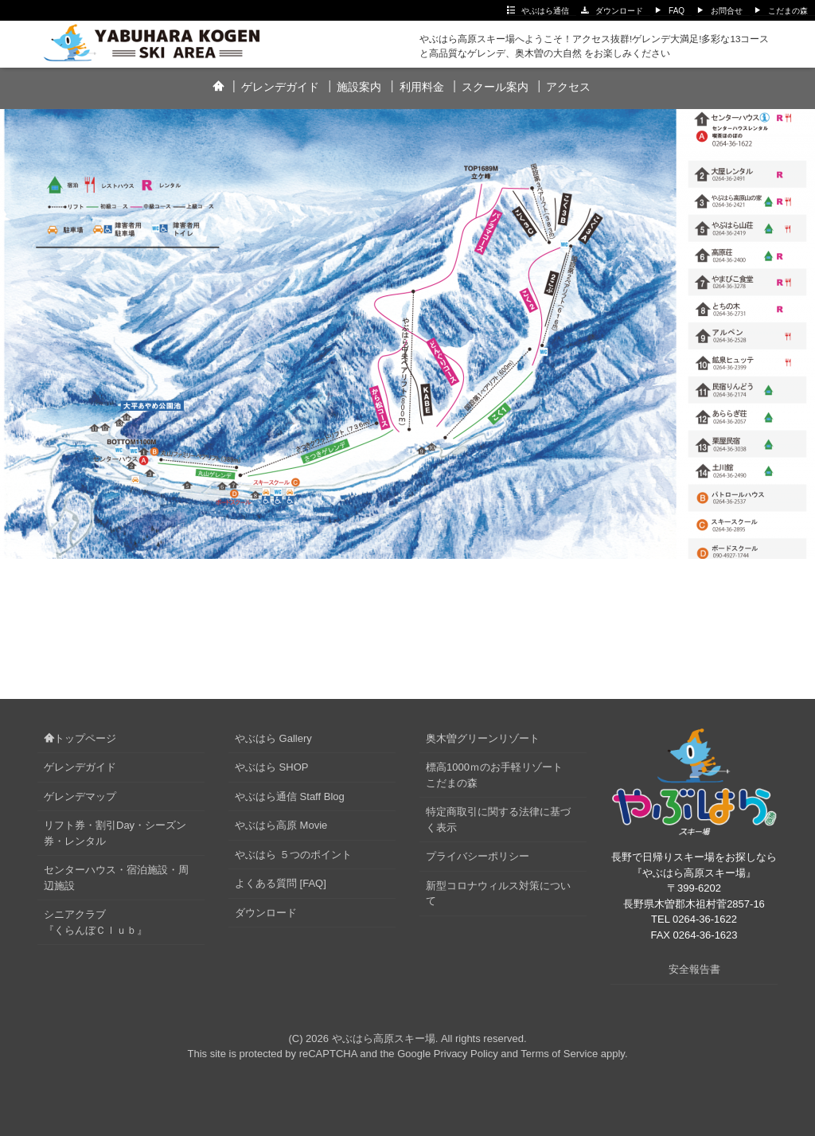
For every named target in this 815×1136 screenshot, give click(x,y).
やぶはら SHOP (271, 767)
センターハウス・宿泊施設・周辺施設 (116, 878)
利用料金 (422, 86)
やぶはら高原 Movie (281, 825)
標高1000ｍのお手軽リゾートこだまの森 (494, 775)
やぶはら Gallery (273, 738)
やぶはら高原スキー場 (383, 1038)
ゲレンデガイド (280, 86)
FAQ (676, 10)
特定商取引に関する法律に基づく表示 (498, 819)
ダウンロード (619, 10)
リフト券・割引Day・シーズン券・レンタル (115, 833)
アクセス (568, 86)
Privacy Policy (466, 1054)
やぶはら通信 (545, 10)
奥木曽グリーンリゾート (483, 738)
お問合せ (727, 10)
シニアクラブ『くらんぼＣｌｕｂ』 (95, 922)
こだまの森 (788, 10)
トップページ (80, 738)
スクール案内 (495, 86)
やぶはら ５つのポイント (293, 855)
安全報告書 (694, 969)
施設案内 (359, 86)
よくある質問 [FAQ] (280, 883)
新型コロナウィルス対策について (498, 894)
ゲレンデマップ (80, 796)
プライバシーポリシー (477, 856)
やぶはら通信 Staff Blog (290, 796)
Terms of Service (559, 1054)
